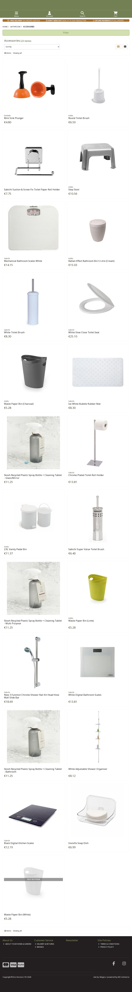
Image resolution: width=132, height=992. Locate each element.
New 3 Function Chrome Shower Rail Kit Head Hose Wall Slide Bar (31, 696)
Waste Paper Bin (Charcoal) (19, 403)
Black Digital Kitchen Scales (19, 843)
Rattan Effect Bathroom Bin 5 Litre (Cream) (91, 261)
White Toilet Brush (14, 332)
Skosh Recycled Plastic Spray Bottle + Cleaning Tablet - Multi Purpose (33, 622)
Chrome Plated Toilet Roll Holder (86, 475)
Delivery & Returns (44, 944)
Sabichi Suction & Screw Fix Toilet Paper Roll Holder (32, 189)
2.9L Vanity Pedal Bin (15, 549)
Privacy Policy (106, 947)
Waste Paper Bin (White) (17, 914)
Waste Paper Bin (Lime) (81, 620)
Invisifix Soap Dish (78, 843)
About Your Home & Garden (17, 944)
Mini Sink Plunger (14, 118)
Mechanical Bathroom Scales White (23, 261)
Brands (39, 947)
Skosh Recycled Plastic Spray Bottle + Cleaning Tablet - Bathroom (33, 770)
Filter (66, 32)
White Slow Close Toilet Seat (83, 332)
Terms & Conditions (108, 944)
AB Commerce (123, 977)
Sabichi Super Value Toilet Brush (86, 549)
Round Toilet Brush (78, 118)
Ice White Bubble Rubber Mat (84, 403)
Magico (103, 977)
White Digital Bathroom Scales (84, 694)
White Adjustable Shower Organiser (87, 769)
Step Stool (73, 189)
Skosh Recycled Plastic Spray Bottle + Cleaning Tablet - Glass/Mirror (33, 476)
